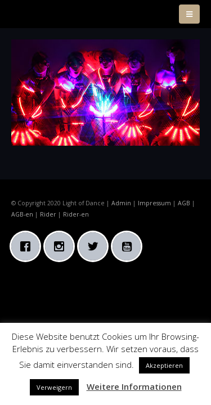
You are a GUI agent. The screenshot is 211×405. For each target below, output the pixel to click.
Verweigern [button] (54, 387)
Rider (48, 214)
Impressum (154, 203)
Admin (121, 203)
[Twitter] (96, 246)
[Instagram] (62, 246)
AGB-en (22, 214)
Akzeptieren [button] (164, 365)
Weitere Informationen (134, 386)
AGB (184, 203)
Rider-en (76, 214)
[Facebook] (28, 246)
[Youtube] (129, 246)
